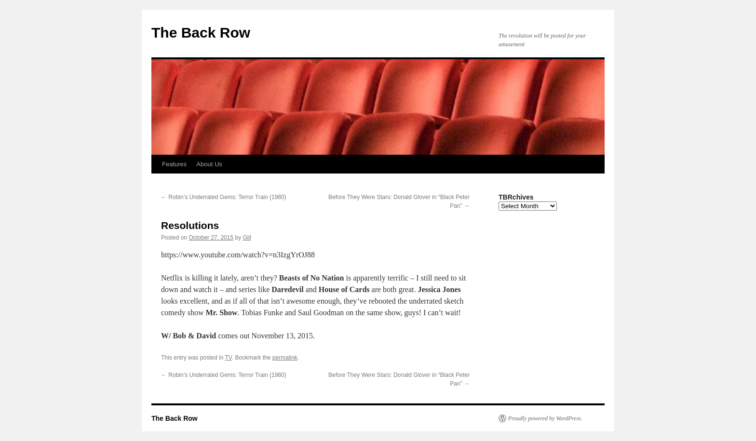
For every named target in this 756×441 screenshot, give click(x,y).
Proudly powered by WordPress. (545, 418)
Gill (247, 237)
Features (174, 164)
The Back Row (200, 32)
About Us (209, 164)
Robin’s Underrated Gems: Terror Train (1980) (223, 197)
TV (228, 357)
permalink (284, 357)
